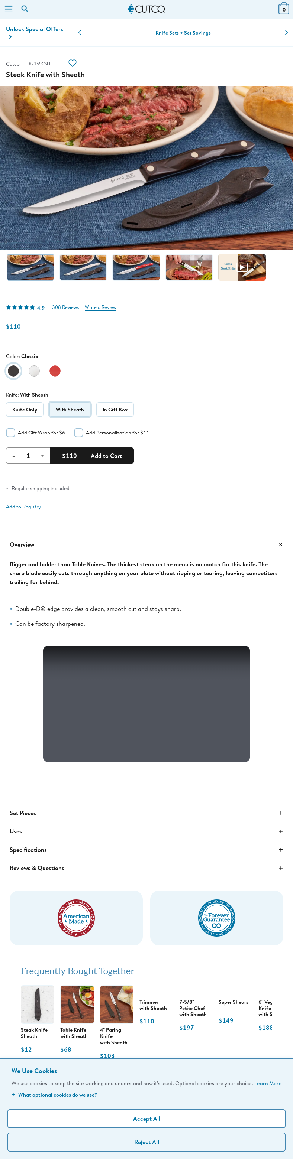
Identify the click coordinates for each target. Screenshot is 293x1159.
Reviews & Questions (146, 868)
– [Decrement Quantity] (14, 456)
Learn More (268, 1083)
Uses (146, 831)
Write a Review (100, 307)
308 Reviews (65, 307)
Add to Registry (23, 506)
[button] (79, 32)
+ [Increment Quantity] (42, 456)
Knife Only (24, 409)
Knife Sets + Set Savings (183, 32)
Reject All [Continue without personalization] (146, 1142)
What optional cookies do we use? (54, 1094)
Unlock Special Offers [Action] (34, 32)
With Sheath (70, 409)
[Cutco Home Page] (146, 9)
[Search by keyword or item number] (25, 9)
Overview (146, 544)
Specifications (146, 849)
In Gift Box (115, 409)
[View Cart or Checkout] (283, 12)
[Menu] (9, 10)
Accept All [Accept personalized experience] (146, 1118)
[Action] (72, 64)
